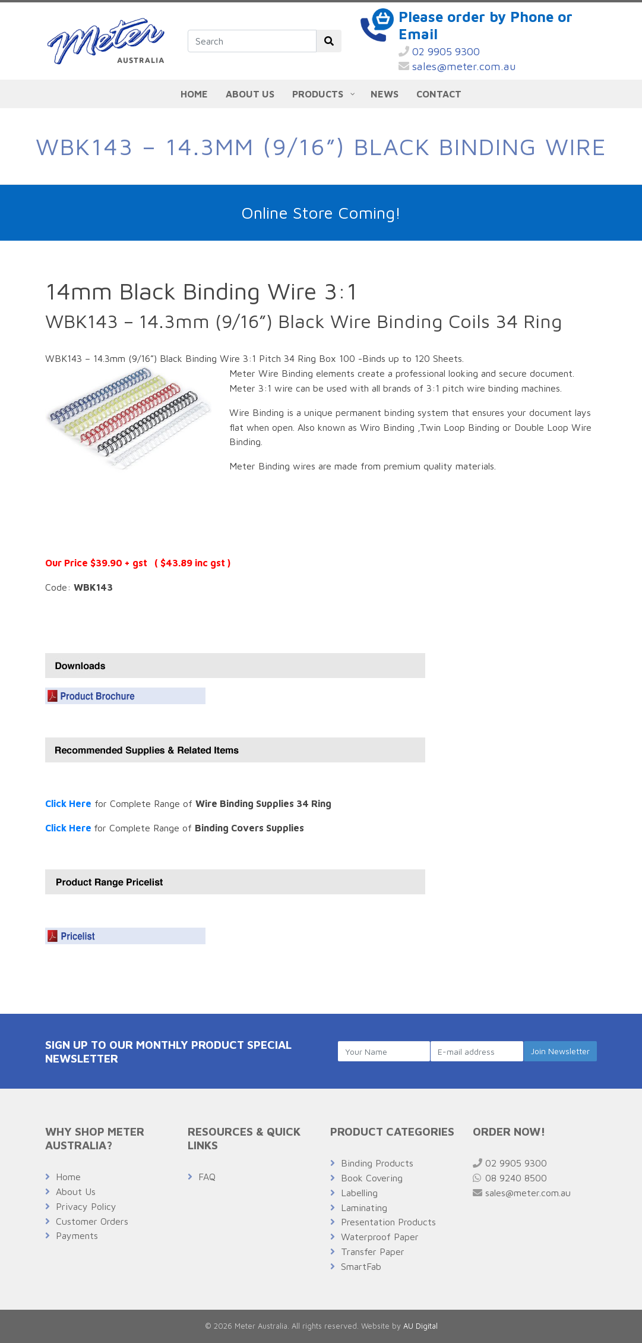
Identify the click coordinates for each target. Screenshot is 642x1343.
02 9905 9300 (439, 51)
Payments (77, 1235)
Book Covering (372, 1177)
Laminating (364, 1207)
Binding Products (377, 1163)
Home (68, 1176)
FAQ (207, 1176)
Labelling (359, 1192)
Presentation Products (388, 1221)
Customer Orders (92, 1221)
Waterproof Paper (380, 1236)
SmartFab (361, 1266)
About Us (76, 1191)
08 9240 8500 (510, 1177)
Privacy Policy (86, 1206)
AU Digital (420, 1326)
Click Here (68, 803)
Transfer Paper (372, 1251)
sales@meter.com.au (457, 66)
